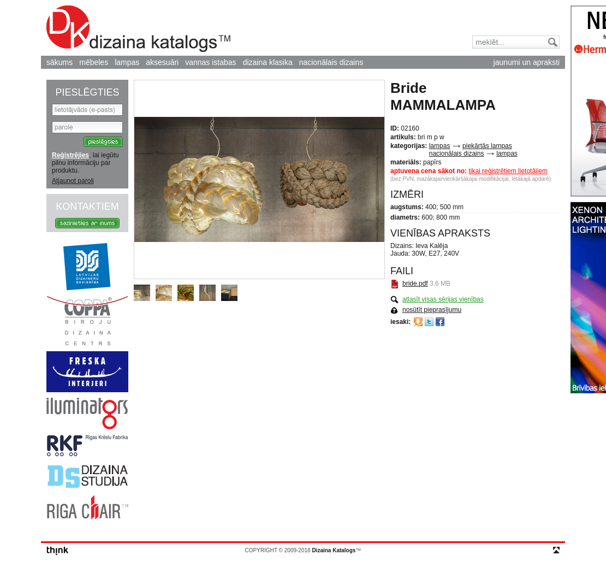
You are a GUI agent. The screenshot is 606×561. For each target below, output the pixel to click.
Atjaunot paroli (73, 181)
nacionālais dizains (331, 62)
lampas (127, 62)
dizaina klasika (268, 62)
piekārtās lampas (487, 146)
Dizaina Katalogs (138, 28)
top (556, 550)
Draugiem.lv (418, 321)
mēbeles (93, 62)
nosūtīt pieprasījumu (431, 310)
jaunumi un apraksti (527, 62)
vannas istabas (210, 62)
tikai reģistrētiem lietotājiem (508, 171)
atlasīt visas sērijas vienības (443, 299)
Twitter (429, 321)
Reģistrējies (70, 155)
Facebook (440, 321)
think (57, 551)
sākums (59, 62)
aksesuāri (162, 62)
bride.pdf (415, 283)
